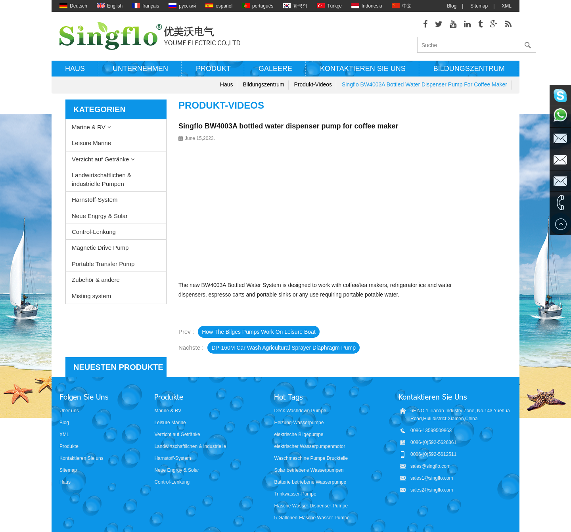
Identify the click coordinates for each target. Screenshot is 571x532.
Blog (451, 6)
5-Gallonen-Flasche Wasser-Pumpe (311, 500)
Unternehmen (140, 69)
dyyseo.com (366, 520)
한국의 (295, 6)
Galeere (275, 69)
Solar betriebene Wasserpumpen (308, 452)
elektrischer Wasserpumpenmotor (309, 429)
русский (182, 6)
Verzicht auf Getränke (100, 159)
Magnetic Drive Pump (100, 247)
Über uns (69, 393)
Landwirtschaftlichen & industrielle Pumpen (101, 179)
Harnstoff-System (95, 199)
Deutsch (73, 6)
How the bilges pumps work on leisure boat (259, 332)
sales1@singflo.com (431, 460)
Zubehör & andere (96, 279)
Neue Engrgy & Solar (100, 215)
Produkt (213, 69)
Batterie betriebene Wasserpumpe (310, 464)
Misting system (91, 296)
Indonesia (366, 6)
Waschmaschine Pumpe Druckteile (311, 441)
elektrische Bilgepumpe (298, 417)
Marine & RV (88, 127)
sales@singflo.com (430, 449)
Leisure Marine (91, 143)
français (145, 6)
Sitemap (479, 6)
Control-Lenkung (94, 231)
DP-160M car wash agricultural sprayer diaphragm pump (283, 347)
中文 (402, 6)
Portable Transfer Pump (103, 263)
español (218, 6)
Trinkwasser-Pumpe (295, 476)
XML (507, 6)
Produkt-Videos (313, 84)
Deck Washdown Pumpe (300, 393)
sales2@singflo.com (431, 472)
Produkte (69, 429)
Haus (75, 69)
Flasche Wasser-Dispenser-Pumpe (311, 488)
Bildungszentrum (469, 69)
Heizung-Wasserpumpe (299, 405)
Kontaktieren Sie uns (363, 69)
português (257, 6)
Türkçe (329, 6)
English (110, 6)
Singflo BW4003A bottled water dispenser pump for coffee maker (424, 84)
